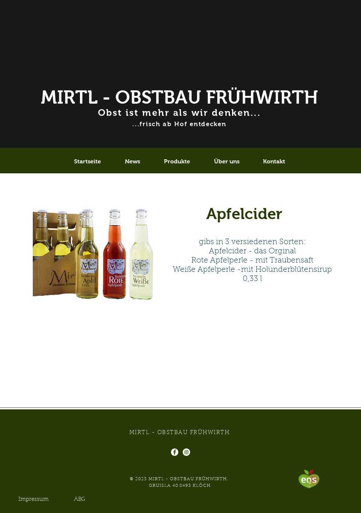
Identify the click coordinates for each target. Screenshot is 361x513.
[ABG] (79, 499)
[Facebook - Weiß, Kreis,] (174, 452)
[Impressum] (33, 499)
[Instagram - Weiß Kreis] (186, 452)
